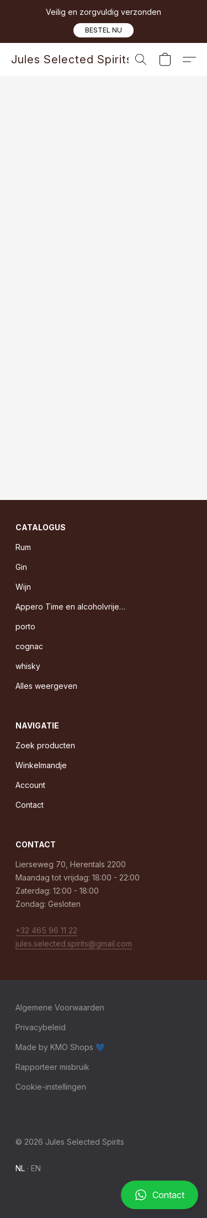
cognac (29, 646)
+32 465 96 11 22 (46, 930)
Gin (21, 567)
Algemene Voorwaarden (59, 1007)
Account (30, 785)
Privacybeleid (40, 1027)
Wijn (23, 586)
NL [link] (20, 1168)
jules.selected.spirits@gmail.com (73, 943)
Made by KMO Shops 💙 (60, 1047)
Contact (29, 804)
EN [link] (36, 1168)
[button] (103, 30)
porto (25, 626)
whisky (27, 666)
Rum (23, 547)
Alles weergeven (46, 685)
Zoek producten (45, 745)
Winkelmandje (41, 765)
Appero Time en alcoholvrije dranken (70, 606)
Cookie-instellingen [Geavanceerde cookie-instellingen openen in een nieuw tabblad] (50, 1086)
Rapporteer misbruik (52, 1067)
